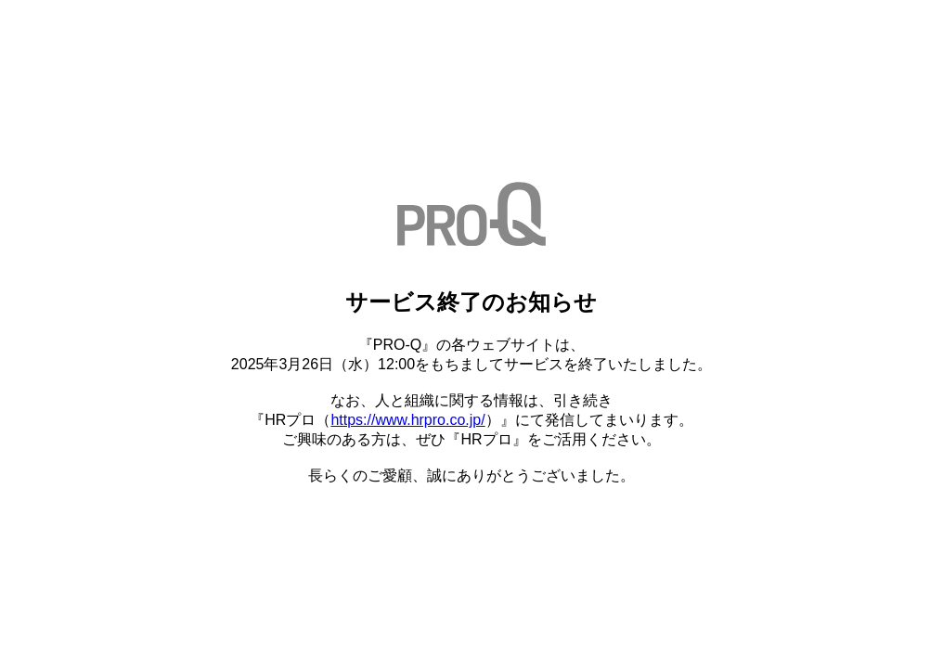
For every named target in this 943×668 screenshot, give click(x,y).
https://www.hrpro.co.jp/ (407, 420)
